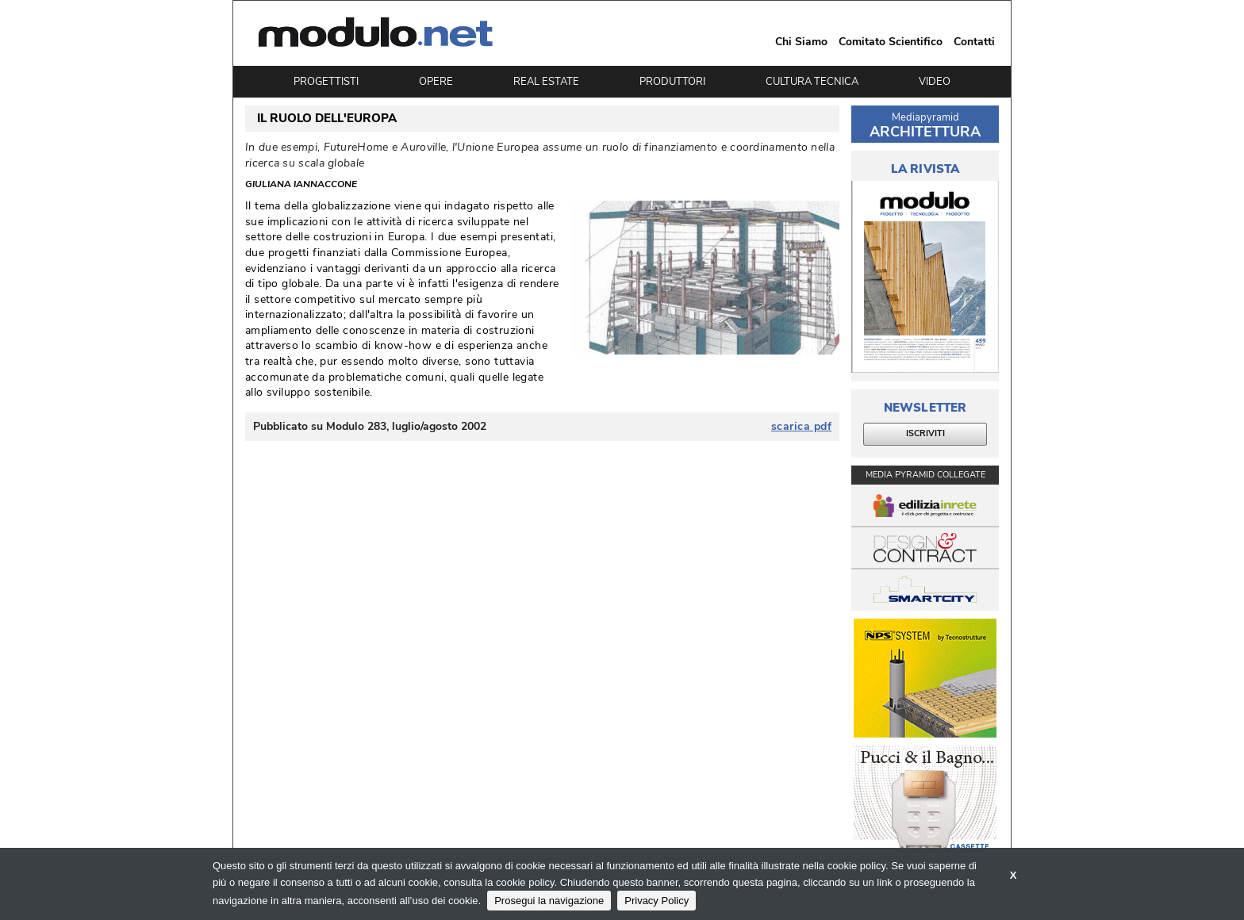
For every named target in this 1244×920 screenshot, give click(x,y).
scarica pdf (801, 426)
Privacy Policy (656, 901)
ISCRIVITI (925, 433)
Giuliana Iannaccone (301, 184)
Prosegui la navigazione (549, 901)
